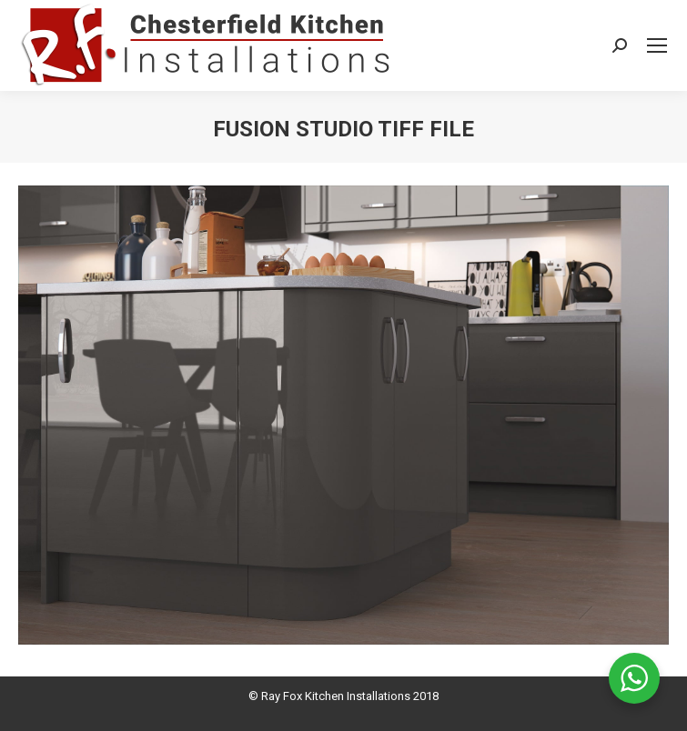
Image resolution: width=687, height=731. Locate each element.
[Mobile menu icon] (657, 45)
